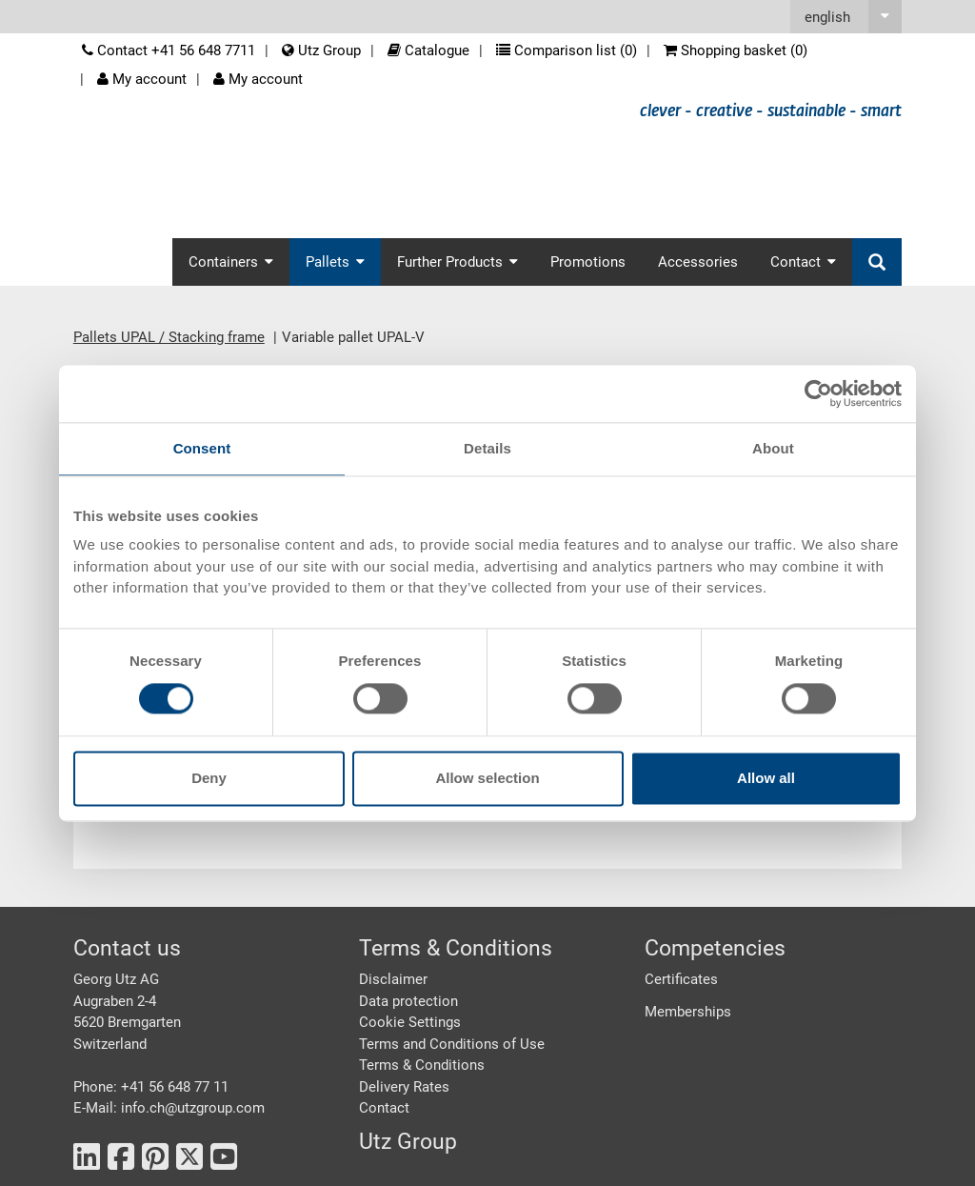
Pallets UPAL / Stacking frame (169, 337)
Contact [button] (803, 262)
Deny (209, 778)
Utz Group (321, 50)
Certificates (681, 979)
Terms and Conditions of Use (452, 1044)
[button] (846, 16)
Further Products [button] (457, 262)
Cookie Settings (410, 1022)
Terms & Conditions (422, 1065)
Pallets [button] (335, 262)
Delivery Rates (404, 1087)
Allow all (766, 778)
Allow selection (487, 778)
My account (142, 79)
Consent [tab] (202, 448)
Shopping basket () (735, 50)
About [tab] (773, 448)
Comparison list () (566, 50)
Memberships (688, 1011)
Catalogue (428, 50)
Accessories (698, 262)
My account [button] (258, 79)
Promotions (588, 262)
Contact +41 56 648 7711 (168, 50)
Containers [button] (231, 262)
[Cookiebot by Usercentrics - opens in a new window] (818, 393)
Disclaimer (393, 979)
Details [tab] (487, 448)
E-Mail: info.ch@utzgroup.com (169, 1107)
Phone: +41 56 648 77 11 (151, 1087)
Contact (384, 1107)
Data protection (408, 1001)
